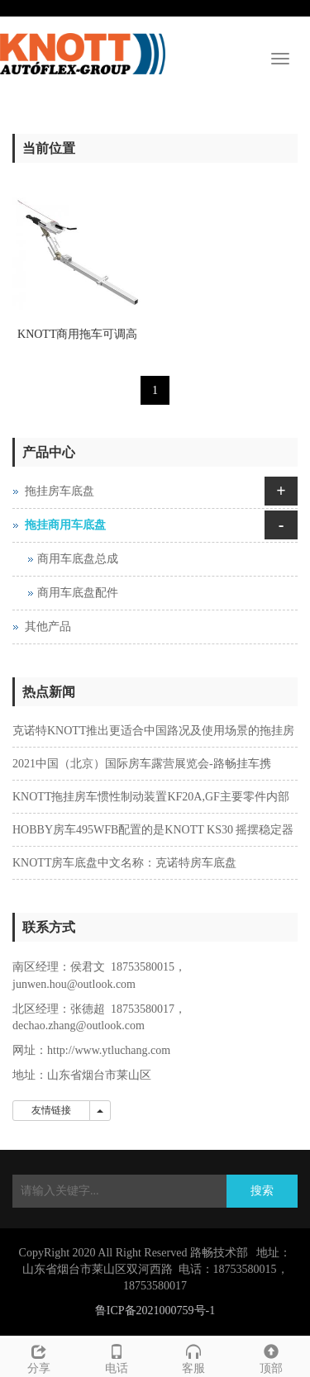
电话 (116, 1357)
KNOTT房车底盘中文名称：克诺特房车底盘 (124, 863)
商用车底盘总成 (77, 559)
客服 (194, 1357)
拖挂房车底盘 (59, 491)
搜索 (262, 1191)
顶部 (271, 1357)
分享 (39, 1357)
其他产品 (48, 626)
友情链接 (51, 1110)
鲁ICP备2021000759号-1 (155, 1310)
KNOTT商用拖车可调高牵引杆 (77, 339)
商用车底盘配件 (77, 592)
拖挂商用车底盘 (65, 525)
